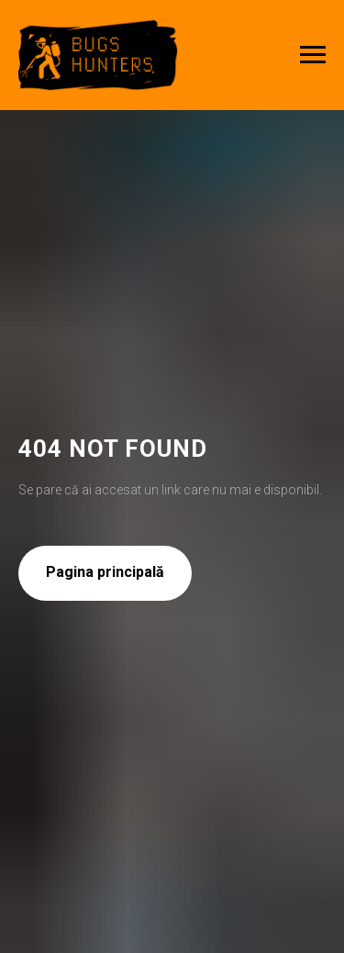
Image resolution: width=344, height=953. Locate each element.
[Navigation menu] (313, 55)
